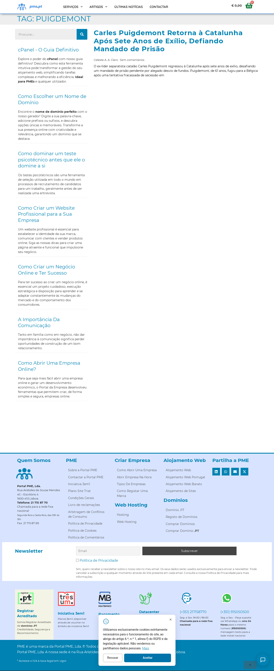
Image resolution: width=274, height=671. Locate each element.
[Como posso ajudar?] (263, 660)
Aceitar (150, 658)
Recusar (115, 658)
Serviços (73, 6)
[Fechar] (173, 619)
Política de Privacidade (99, 560)
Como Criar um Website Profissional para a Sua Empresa (46, 214)
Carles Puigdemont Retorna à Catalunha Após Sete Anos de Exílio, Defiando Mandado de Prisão (168, 41)
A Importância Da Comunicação (39, 323)
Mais (148, 648)
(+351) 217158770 (193, 612)
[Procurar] (82, 34)
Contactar (159, 7)
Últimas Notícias (128, 7)
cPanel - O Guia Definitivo (48, 50)
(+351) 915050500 (234, 612)
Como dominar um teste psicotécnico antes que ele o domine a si (51, 160)
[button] (216, 471)
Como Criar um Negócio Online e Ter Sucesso (46, 270)
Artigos (98, 6)
